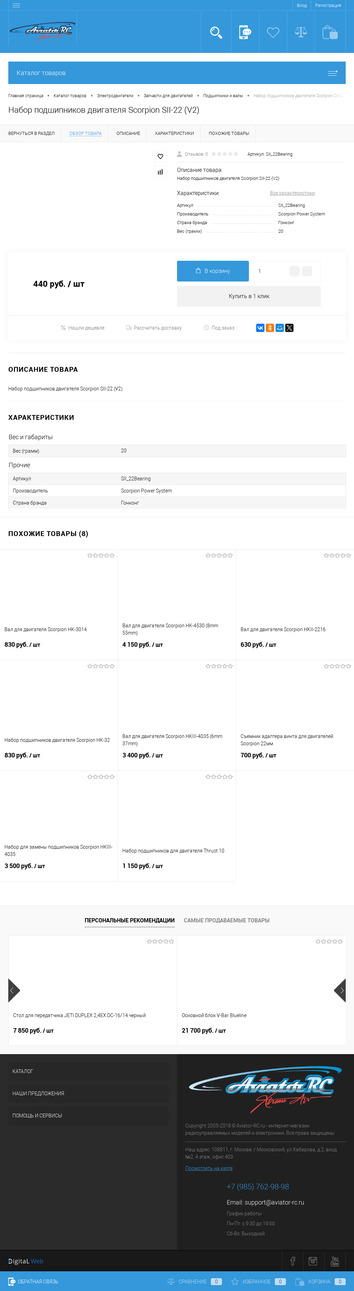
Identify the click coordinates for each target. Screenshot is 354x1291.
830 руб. (58, 649)
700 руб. (295, 759)
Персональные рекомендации (130, 920)
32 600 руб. (260, 1030)
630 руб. (295, 649)
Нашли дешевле (82, 328)
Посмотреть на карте (209, 1168)
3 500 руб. (58, 870)
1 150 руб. (176, 870)
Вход (302, 5)
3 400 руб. (176, 759)
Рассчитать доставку (154, 328)
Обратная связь (33, 1281)
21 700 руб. (147, 1030)
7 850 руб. (33, 1030)
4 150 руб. (176, 649)
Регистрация (328, 5)
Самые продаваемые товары (227, 920)
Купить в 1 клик (249, 296)
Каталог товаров (177, 73)
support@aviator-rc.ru (274, 1202)
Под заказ (219, 328)
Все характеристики (292, 193)
